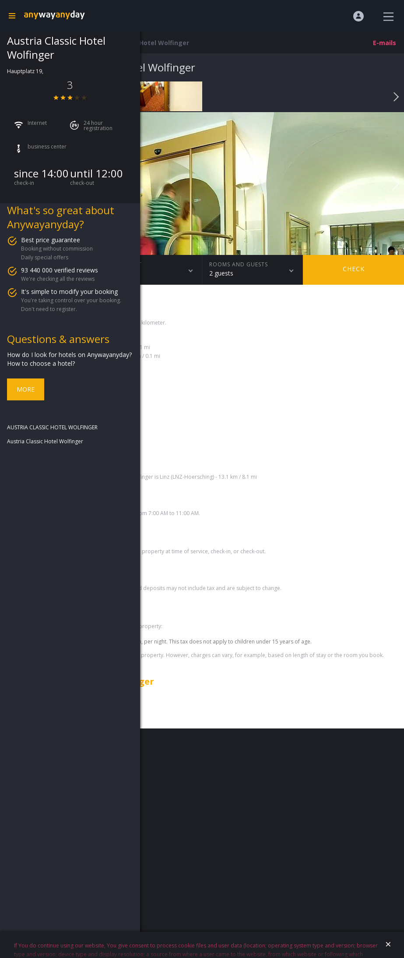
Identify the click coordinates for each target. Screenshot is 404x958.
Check (354, 269)
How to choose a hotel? (41, 363)
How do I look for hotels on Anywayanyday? (69, 354)
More (26, 389)
